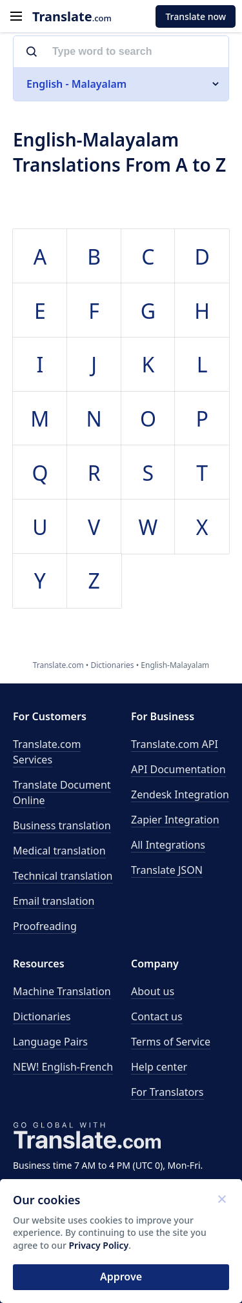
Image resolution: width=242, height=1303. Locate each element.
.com (72, 16)
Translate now (195, 16)
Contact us (157, 1016)
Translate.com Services (47, 752)
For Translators (167, 1092)
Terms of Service (170, 1042)
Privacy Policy (99, 1245)
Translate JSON (167, 870)
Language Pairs (50, 1042)
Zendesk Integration (180, 794)
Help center (159, 1067)
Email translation (53, 901)
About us (152, 991)
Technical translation (63, 876)
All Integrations (168, 845)
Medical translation (59, 850)
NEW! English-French (63, 1067)
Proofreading (45, 926)
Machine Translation (62, 991)
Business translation (62, 825)
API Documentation (178, 769)
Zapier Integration (175, 820)
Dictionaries (41, 1016)
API (174, 744)
